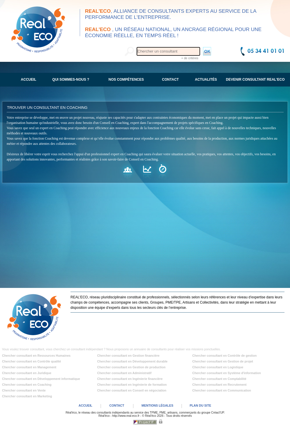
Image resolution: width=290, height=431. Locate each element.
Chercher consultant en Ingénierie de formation (132, 384)
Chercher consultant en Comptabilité (219, 378)
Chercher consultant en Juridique (26, 373)
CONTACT (116, 405)
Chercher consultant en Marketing (27, 396)
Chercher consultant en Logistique (217, 367)
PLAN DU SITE (200, 405)
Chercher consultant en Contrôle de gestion (224, 355)
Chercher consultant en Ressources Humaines (36, 355)
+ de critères (189, 58)
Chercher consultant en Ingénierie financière (130, 378)
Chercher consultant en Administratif (124, 373)
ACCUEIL (85, 405)
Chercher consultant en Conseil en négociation (131, 390)
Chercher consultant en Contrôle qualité (31, 361)
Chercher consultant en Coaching (27, 384)
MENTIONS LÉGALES (157, 405)
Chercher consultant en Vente (24, 390)
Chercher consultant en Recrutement (219, 384)
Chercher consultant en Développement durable (132, 361)
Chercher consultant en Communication (221, 390)
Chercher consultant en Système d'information (226, 373)
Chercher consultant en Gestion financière (128, 355)
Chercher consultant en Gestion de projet (222, 361)
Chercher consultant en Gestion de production (131, 367)
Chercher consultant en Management (29, 367)
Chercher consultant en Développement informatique (41, 378)
